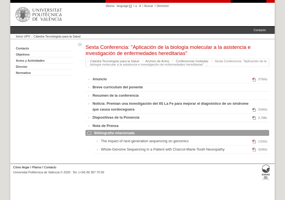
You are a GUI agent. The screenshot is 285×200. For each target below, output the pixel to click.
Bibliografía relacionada (114, 133)
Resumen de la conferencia (115, 95)
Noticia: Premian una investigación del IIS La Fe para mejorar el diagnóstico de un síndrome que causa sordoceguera (170, 106)
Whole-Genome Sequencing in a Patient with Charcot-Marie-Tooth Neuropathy (163, 149)
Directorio (163, 6)
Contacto (260, 30)
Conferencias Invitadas (192, 61)
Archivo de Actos (157, 61)
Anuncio (99, 79)
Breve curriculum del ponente (117, 87)
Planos (36, 167)
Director (22, 66)
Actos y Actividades (30, 60)
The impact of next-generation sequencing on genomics (144, 141)
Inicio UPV (23, 36)
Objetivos (23, 54)
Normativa (23, 72)
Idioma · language (119, 6)
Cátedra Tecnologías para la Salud (57, 36)
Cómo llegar (21, 167)
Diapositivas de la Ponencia (115, 117)
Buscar (148, 6)
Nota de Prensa (105, 126)
